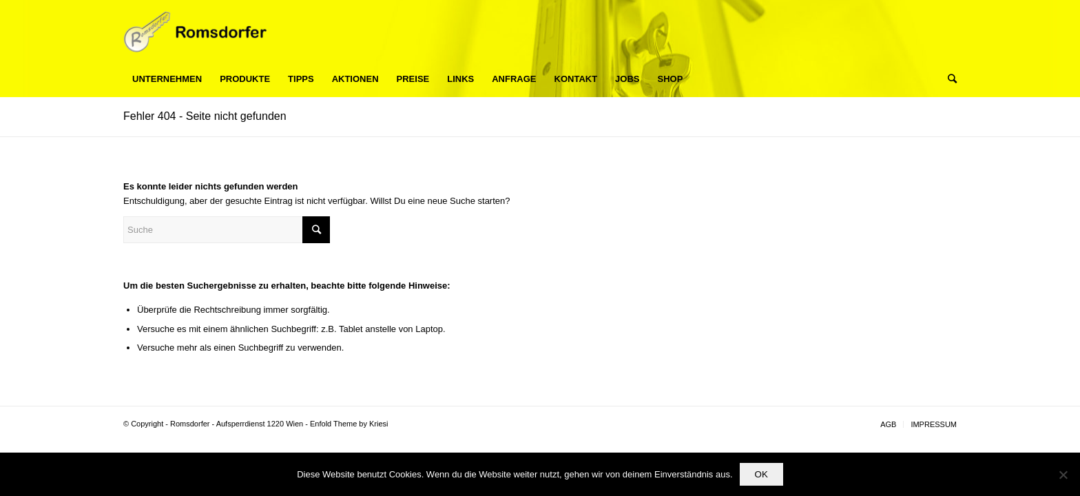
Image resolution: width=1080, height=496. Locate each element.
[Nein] (1063, 475)
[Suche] (948, 79)
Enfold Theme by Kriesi (349, 424)
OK (761, 474)
